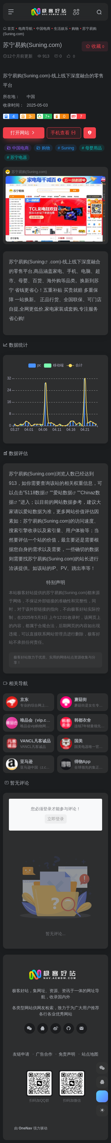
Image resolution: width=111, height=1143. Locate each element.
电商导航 (25, 29)
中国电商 (43, 29)
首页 (11, 29)
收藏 (95, 46)
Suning (36, 261)
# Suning (66, 148)
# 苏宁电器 (17, 157)
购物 (75, 29)
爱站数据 (62, 492)
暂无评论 (19, 782)
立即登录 (55, 818)
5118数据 (35, 492)
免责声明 (67, 1054)
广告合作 (44, 1054)
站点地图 (90, 1054)
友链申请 (21, 1054)
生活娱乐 (61, 29)
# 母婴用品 (92, 148)
